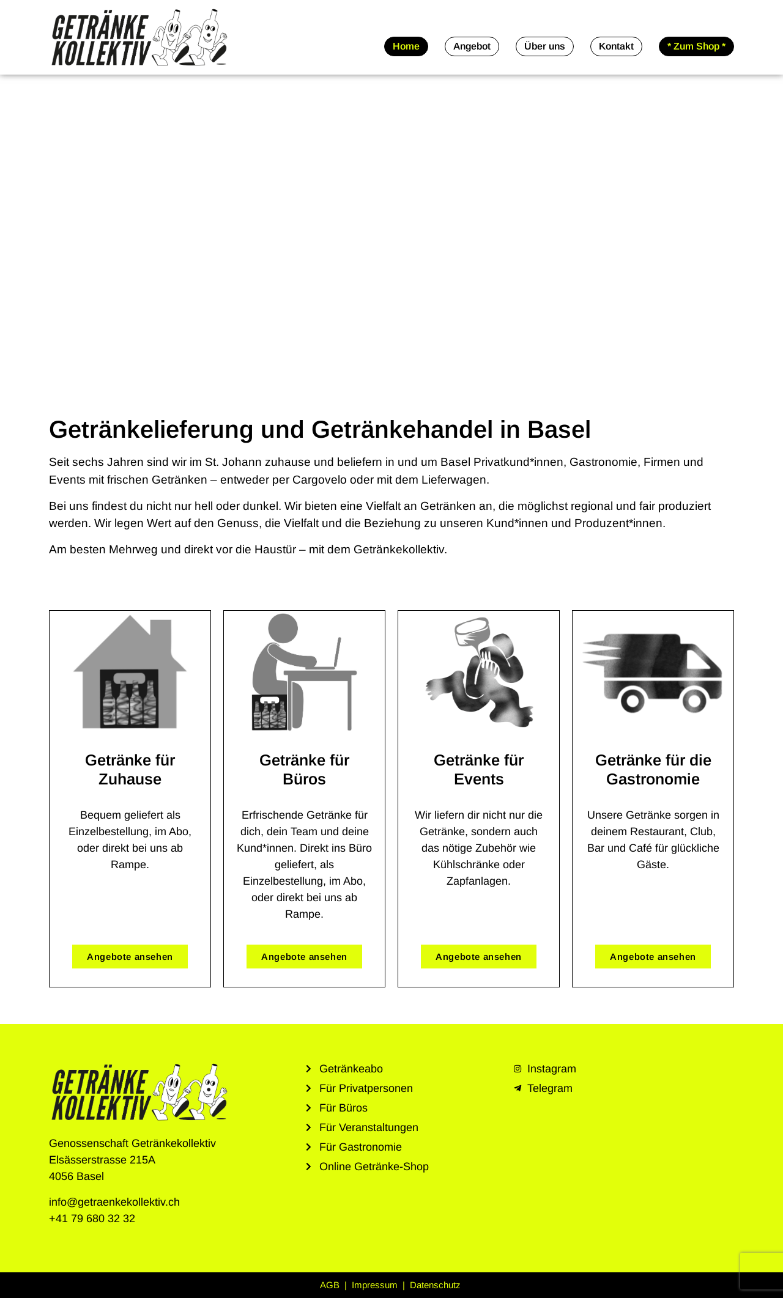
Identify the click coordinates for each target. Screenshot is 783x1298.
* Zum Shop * (696, 46)
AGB (331, 1285)
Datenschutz (436, 1285)
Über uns (544, 46)
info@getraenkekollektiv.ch (114, 1202)
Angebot (472, 46)
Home (406, 46)
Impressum (376, 1285)
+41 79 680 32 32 (92, 1218)
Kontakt (616, 46)
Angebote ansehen (130, 956)
